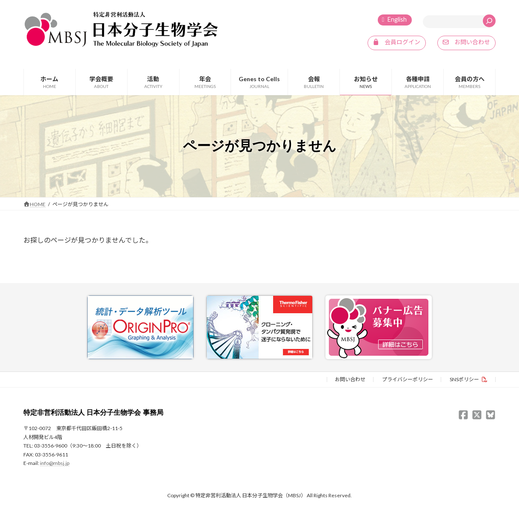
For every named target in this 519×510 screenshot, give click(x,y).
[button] (397, 43)
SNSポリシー (464, 379)
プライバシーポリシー (407, 379)
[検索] (489, 20)
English (397, 19)
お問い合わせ (350, 379)
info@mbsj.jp (54, 462)
